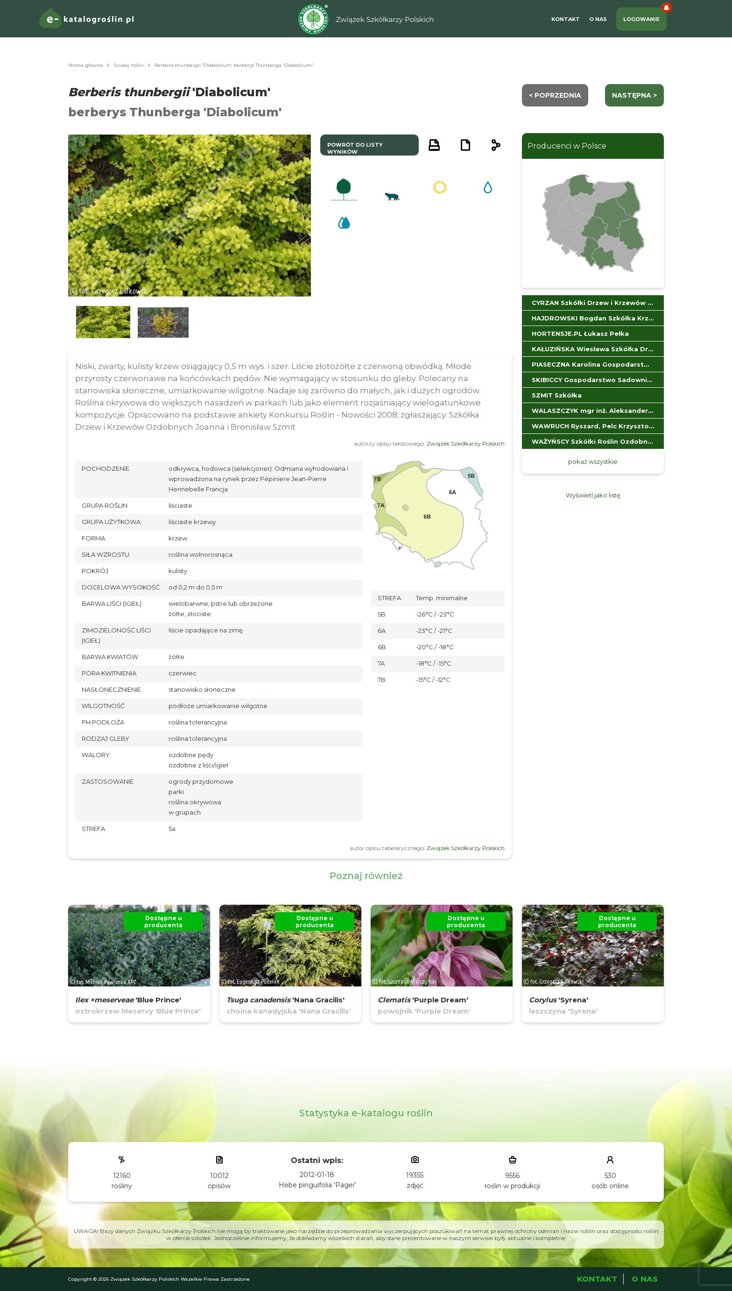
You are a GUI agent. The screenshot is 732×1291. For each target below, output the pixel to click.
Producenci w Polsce (567, 146)
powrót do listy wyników (355, 148)
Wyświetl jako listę (593, 495)
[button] (103, 322)
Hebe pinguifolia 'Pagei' (317, 1185)
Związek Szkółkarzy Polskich (466, 443)
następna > (634, 95)
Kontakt (565, 19)
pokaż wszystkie (593, 461)
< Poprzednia (555, 95)
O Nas (598, 19)
